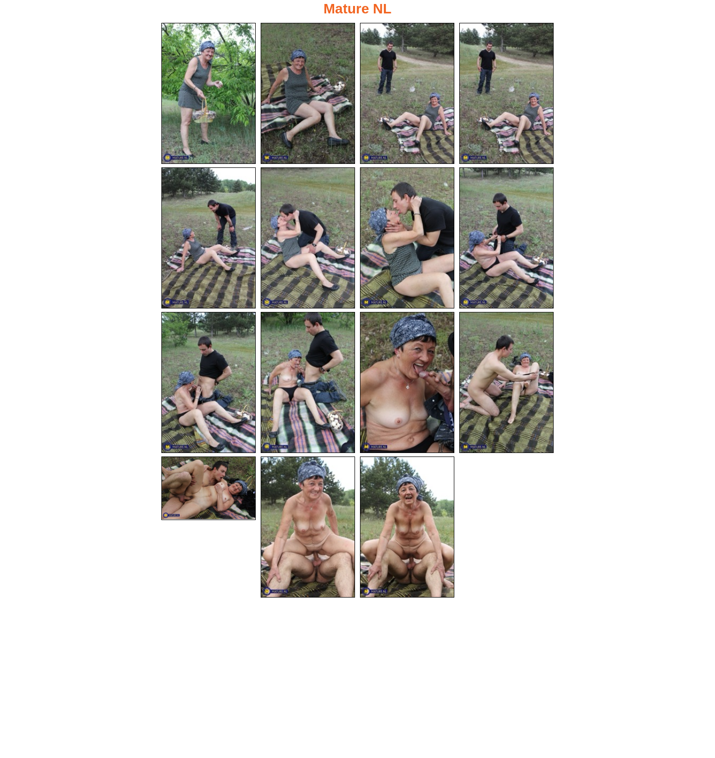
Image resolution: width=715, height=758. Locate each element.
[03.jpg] (407, 93)
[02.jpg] (308, 93)
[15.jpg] (407, 527)
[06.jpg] (308, 237)
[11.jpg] (407, 382)
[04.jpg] (506, 93)
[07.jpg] (407, 237)
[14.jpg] (308, 527)
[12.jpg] (506, 382)
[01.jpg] (208, 93)
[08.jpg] (506, 237)
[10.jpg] (308, 382)
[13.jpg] (208, 488)
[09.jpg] (208, 382)
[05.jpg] (208, 237)
